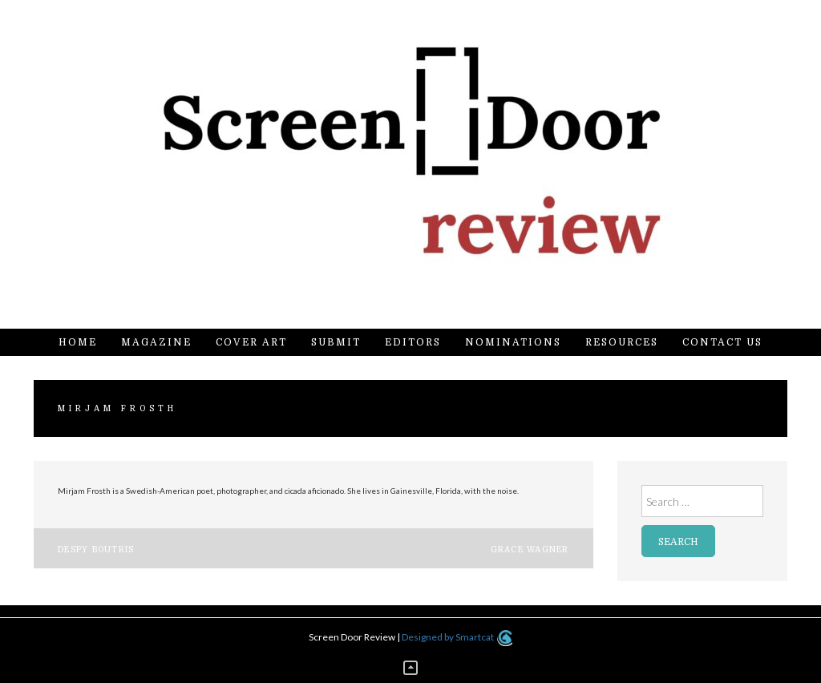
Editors (413, 342)
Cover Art (251, 342)
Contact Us (722, 342)
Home (78, 342)
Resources (621, 342)
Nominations (513, 342)
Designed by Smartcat (457, 637)
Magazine (156, 342)
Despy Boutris (96, 549)
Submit (336, 342)
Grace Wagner (530, 549)
